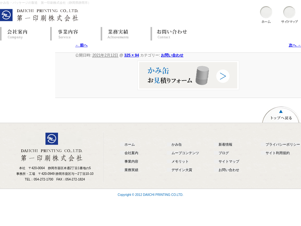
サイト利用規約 (278, 153)
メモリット (180, 161)
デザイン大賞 (182, 170)
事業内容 (73, 33)
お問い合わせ (174, 33)
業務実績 (123, 33)
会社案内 (23, 33)
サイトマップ (229, 161)
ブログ (224, 153)
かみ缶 (177, 144)
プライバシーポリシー (283, 144)
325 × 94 (131, 55)
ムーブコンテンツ (185, 153)
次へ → (295, 45)
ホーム (129, 144)
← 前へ (81, 45)
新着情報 (225, 144)
